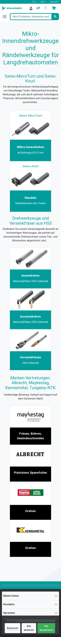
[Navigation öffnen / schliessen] (6, 16)
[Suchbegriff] (30, 16)
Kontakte (8, 604)
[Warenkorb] (54, 8)
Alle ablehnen (29, 628)
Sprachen (9, 612)
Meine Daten (11, 595)
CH (33, 1)
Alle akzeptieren (46, 628)
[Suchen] (55, 17)
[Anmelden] (30, 8)
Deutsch (54, 1)
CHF (43, 1)
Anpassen (12, 628)
